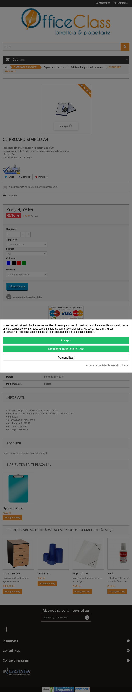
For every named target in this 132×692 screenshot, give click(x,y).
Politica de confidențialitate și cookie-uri (107, 365)
